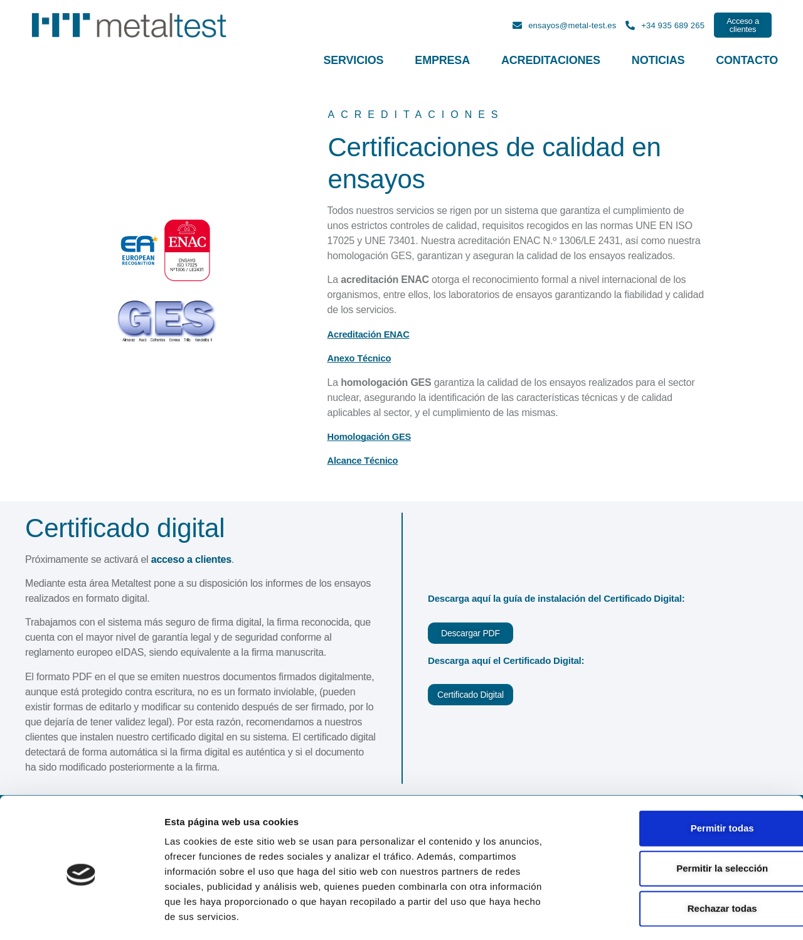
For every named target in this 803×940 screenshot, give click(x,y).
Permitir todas (666, 776)
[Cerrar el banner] (783, 763)
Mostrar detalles (679, 915)
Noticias (658, 60)
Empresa (442, 60)
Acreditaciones (550, 60)
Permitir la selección (666, 816)
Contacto (747, 60)
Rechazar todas (666, 856)
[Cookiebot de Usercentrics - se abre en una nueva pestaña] (81, 915)
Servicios (353, 60)
